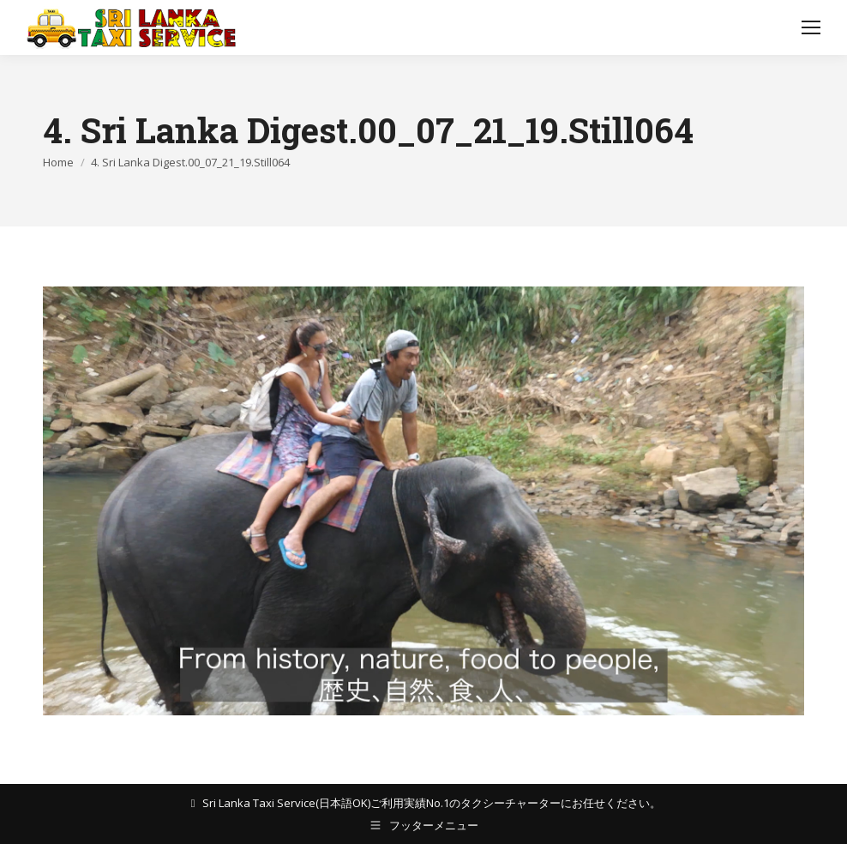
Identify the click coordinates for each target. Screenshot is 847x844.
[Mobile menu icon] (811, 27)
